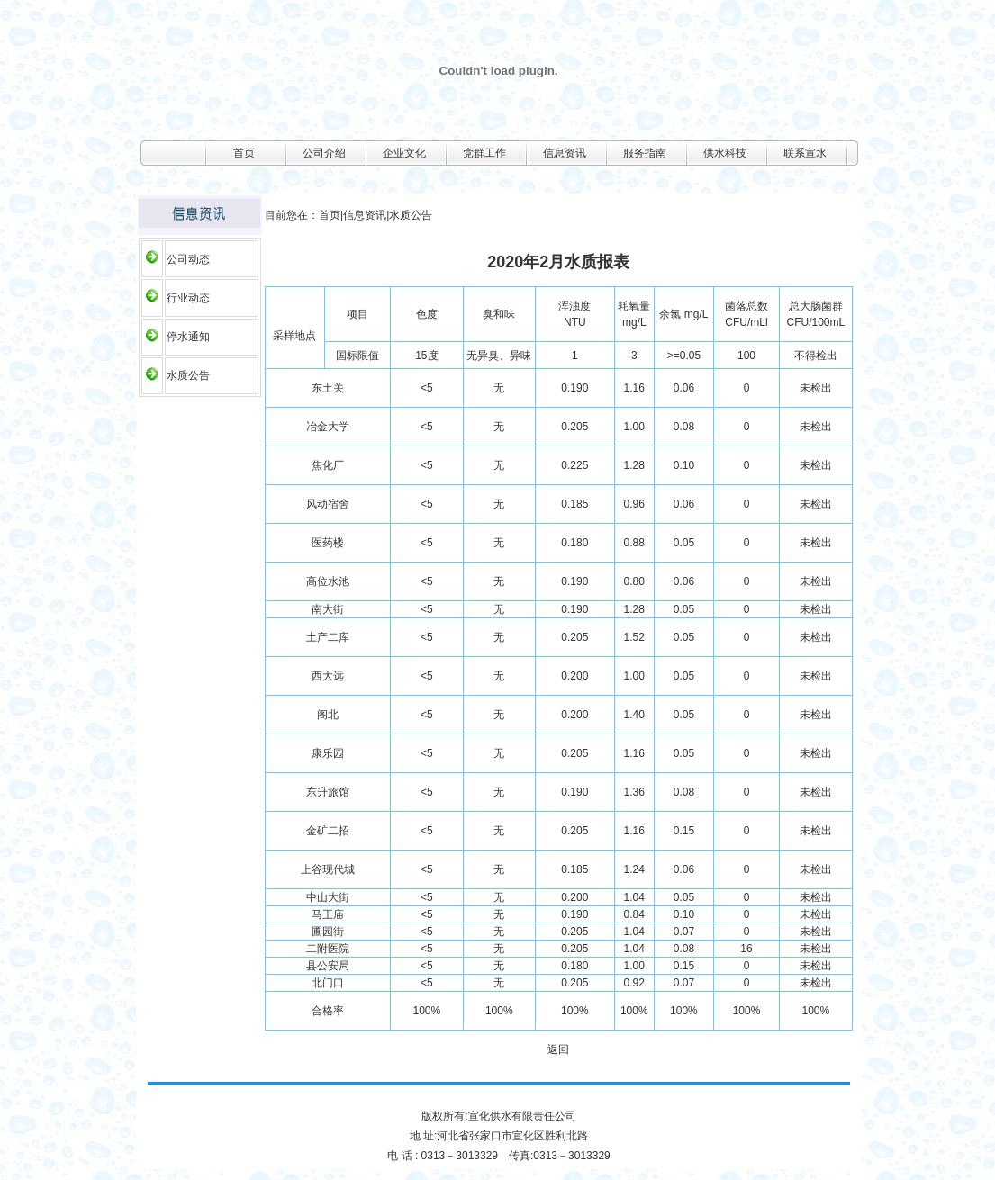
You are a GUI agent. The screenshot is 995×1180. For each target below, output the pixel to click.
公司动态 (188, 259)
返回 (558, 1049)
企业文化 (404, 153)
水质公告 (188, 375)
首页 (244, 153)
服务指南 (644, 153)
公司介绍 (324, 153)
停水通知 (188, 336)
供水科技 (724, 153)
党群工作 (484, 153)
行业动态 (188, 298)
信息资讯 (564, 153)
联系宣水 (805, 153)
